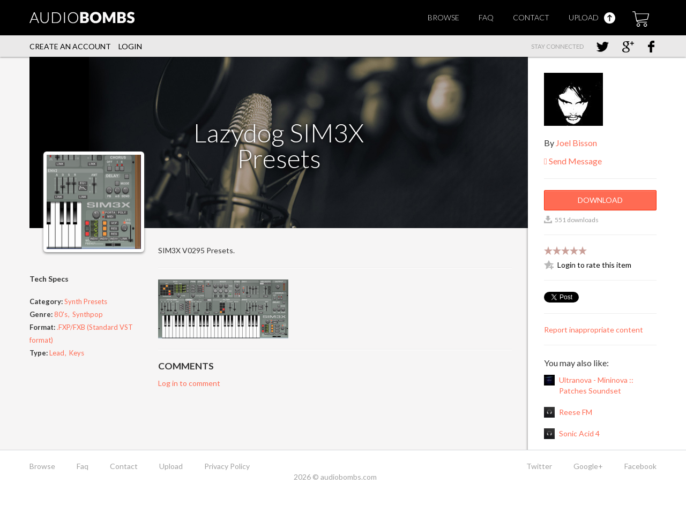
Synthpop (87, 314)
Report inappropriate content (593, 329)
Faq (486, 17)
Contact (531, 17)
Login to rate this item (594, 264)
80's (61, 314)
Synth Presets (85, 301)
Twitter (539, 466)
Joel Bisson (576, 143)
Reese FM (575, 412)
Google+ (588, 466)
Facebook (640, 466)
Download (600, 200)
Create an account (70, 46)
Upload (592, 17)
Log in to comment (189, 383)
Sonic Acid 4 (579, 433)
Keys (76, 353)
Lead (56, 353)
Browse (443, 17)
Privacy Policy (227, 466)
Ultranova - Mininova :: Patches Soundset (596, 385)
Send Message (573, 161)
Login (130, 46)
